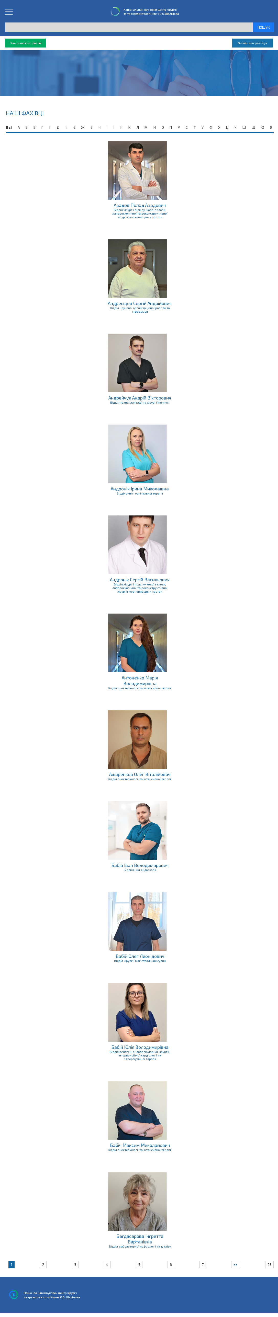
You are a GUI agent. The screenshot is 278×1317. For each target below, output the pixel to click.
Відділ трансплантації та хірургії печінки (140, 402)
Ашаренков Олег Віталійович (139, 774)
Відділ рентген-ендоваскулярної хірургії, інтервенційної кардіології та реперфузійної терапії (140, 1055)
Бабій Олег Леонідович (140, 956)
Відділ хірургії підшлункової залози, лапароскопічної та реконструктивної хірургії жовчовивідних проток (140, 213)
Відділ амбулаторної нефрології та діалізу (140, 1246)
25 (269, 1264)
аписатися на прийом (25, 43)
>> (235, 1264)
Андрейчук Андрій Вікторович (139, 398)
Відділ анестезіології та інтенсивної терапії (140, 688)
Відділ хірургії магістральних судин (140, 960)
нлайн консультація (252, 43)
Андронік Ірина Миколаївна (140, 488)
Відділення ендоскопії (140, 870)
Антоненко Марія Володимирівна (140, 680)
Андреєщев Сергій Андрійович (140, 303)
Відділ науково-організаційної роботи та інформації (140, 309)
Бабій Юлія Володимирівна (140, 1047)
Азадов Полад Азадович (140, 205)
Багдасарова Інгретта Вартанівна (139, 1238)
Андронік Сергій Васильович (140, 579)
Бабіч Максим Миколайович (140, 1145)
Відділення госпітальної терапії (140, 493)
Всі (9, 127)
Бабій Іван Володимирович (140, 865)
